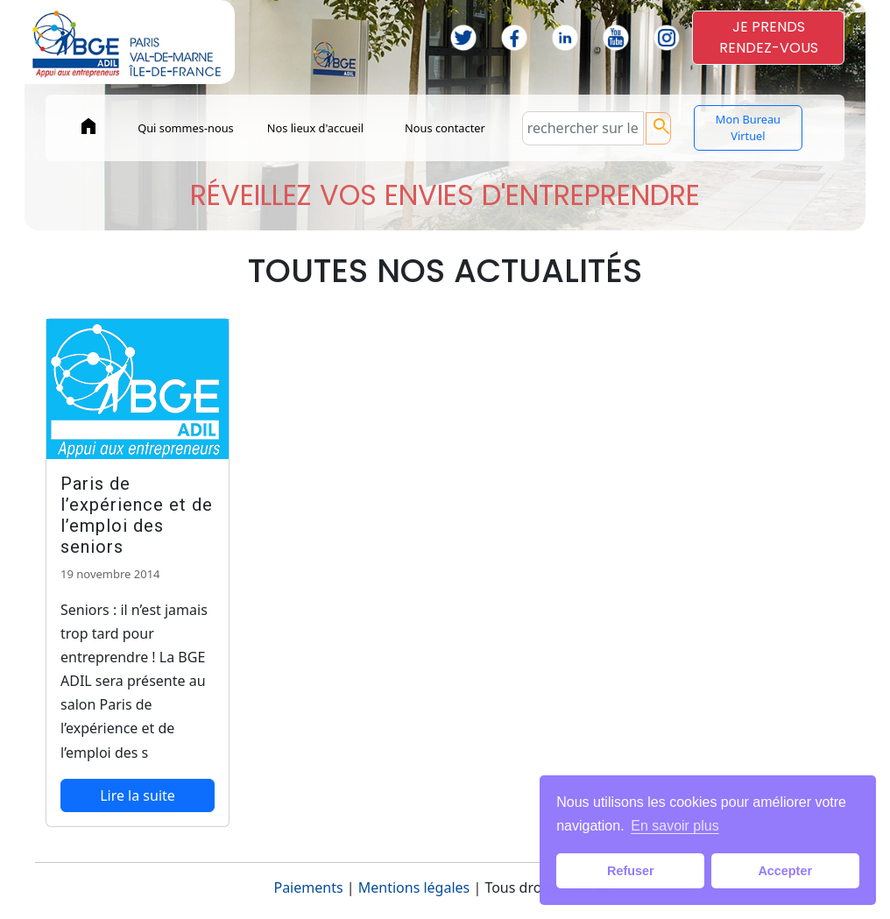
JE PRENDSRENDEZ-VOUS (768, 37)
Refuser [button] (630, 871)
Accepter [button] (785, 871)
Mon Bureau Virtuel (748, 127)
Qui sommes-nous (186, 128)
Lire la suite (137, 795)
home (88, 126)
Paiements (308, 887)
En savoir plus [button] (675, 825)
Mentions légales (414, 887)
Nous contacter (445, 128)
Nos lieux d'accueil (315, 128)
